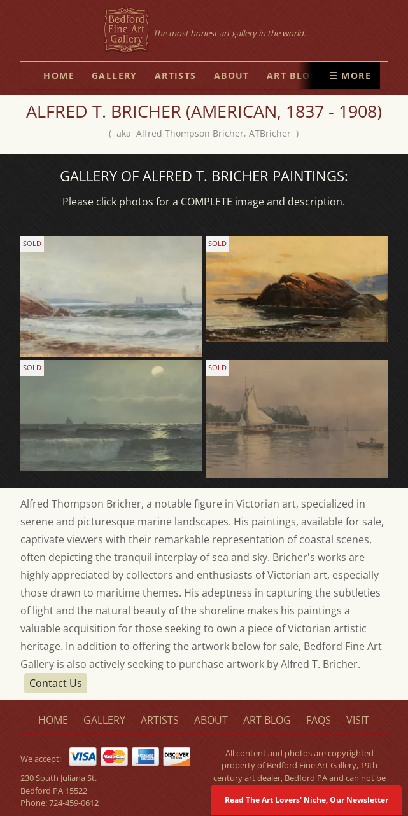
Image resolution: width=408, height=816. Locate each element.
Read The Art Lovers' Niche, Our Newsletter (306, 799)
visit (357, 720)
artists (176, 75)
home (58, 75)
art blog (292, 75)
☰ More (350, 75)
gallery (114, 75)
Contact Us (55, 683)
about (232, 75)
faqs (318, 720)
